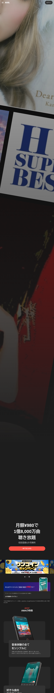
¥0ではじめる (27, 548)
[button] (7, 566)
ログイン (48, 2)
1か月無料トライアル (11, 596)
